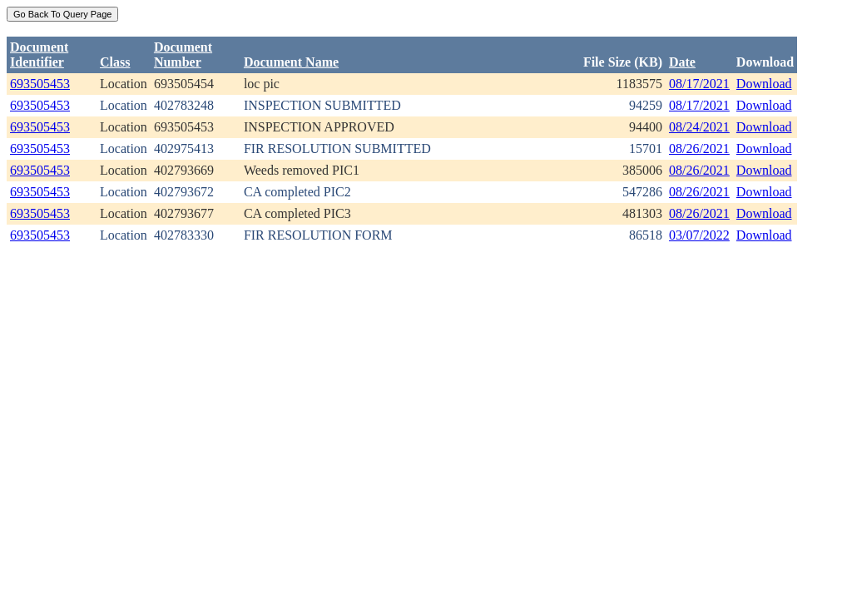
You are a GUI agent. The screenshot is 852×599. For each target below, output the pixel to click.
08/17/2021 (699, 84)
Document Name (291, 62)
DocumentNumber (183, 54)
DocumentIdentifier (39, 54)
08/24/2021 (699, 127)
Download (764, 84)
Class (115, 62)
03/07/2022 (699, 235)
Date (682, 62)
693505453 (40, 84)
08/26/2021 (699, 148)
